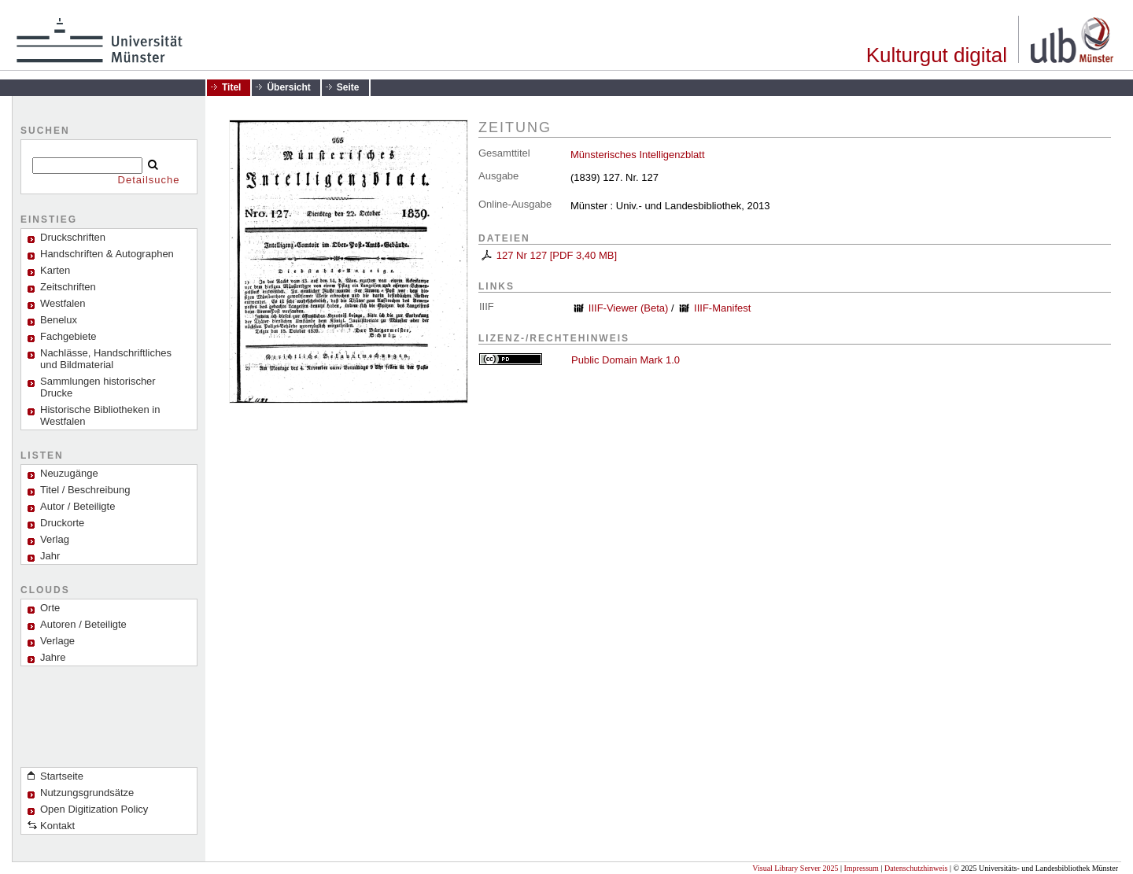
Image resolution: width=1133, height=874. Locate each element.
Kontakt (57, 826)
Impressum (860, 868)
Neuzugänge (69, 473)
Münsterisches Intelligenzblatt (637, 154)
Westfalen (63, 303)
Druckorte (62, 523)
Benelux (58, 320)
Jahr (50, 556)
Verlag (54, 539)
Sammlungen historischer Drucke (98, 387)
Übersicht (288, 87)
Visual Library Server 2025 (795, 868)
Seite (348, 87)
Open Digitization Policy (94, 809)
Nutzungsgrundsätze (87, 792)
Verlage (57, 641)
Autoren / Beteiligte (83, 624)
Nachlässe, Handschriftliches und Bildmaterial (106, 359)
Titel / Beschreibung (85, 490)
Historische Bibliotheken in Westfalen (100, 415)
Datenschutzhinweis (916, 868)
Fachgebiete (68, 336)
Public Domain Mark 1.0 (625, 360)
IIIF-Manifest (722, 308)
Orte (50, 608)
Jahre (53, 657)
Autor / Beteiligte (77, 506)
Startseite (61, 776)
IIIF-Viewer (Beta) (629, 308)
